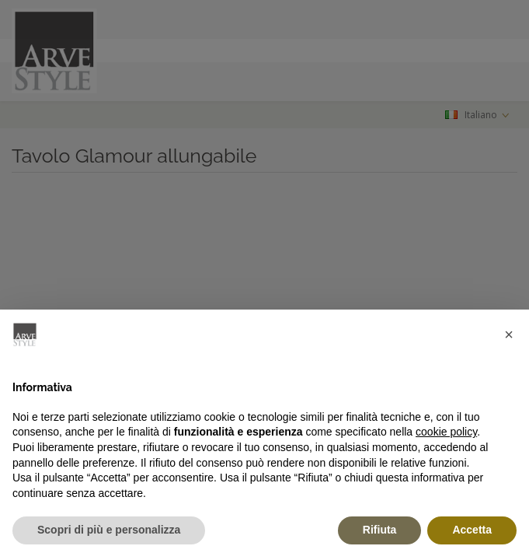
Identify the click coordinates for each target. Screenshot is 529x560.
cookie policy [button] (446, 431)
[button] (508, 334)
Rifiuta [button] (380, 529)
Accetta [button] (472, 529)
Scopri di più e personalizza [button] (108, 529)
